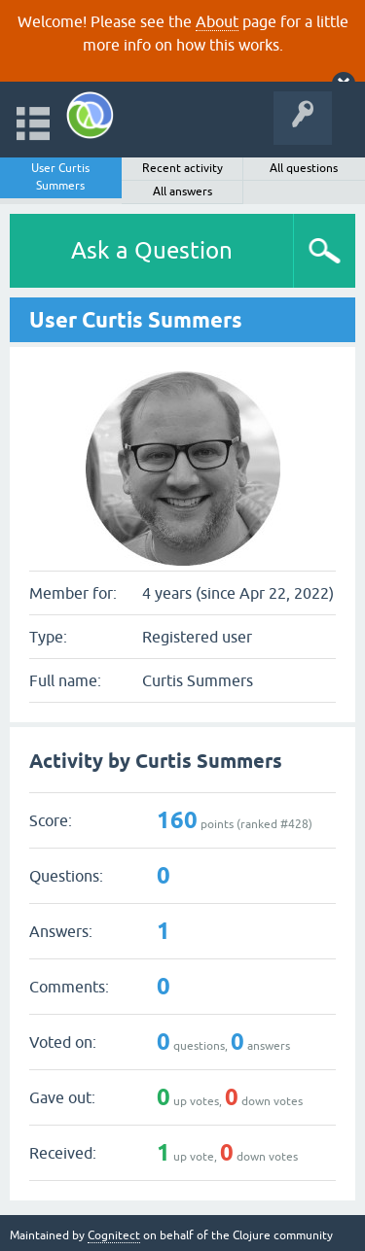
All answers (182, 191)
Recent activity (182, 168)
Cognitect (114, 1235)
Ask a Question (152, 250)
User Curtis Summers (60, 176)
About (217, 21)
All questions (304, 168)
